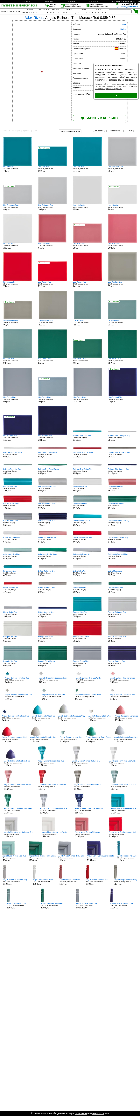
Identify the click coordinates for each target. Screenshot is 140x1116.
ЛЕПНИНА (68, 10)
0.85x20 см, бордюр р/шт (87, 438)
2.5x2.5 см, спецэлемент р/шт (43, 718)
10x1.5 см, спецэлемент (86, 905)
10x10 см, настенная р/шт (17, 169)
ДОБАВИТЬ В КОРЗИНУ (99, 118)
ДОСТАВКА (93, 1)
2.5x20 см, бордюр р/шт (87, 523)
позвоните (81, 1113)
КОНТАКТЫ (49, 1)
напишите (98, 1113)
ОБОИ (83, 10)
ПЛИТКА (30, 10)
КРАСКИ (99, 10)
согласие (120, 84)
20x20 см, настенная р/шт (87, 169)
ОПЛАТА (71, 1)
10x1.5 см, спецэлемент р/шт (127, 858)
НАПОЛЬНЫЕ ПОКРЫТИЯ (49, 10)
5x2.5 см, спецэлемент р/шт (51, 763)
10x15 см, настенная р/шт (52, 169)
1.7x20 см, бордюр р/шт (17, 573)
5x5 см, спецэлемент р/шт (123, 810)
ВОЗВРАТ (115, 1)
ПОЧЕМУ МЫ (26, 1)
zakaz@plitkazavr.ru (129, 7)
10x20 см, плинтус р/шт (87, 614)
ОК (116, 95)
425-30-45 (130, 4)
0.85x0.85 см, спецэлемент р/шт (17, 680)
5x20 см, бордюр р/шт (17, 488)
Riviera (123, 29)
